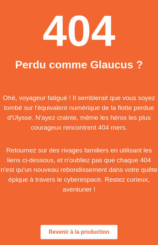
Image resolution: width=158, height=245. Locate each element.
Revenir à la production (79, 232)
